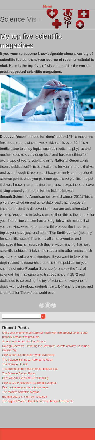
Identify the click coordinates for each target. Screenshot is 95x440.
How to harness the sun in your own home (28, 354)
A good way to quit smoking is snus (24, 341)
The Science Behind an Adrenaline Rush (27, 359)
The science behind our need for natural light (30, 368)
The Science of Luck (15, 364)
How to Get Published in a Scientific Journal (29, 382)
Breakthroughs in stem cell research (24, 396)
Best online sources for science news (25, 387)
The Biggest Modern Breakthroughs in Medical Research (37, 401)
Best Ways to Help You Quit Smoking (25, 378)
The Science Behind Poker (18, 373)
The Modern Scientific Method (20, 392)
